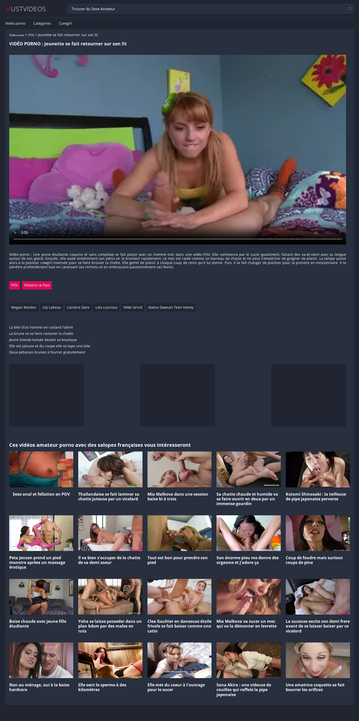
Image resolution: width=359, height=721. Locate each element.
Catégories (42, 23)
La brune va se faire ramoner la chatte (41, 334)
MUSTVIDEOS (25, 9)
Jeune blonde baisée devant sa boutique (43, 340)
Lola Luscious (106, 307)
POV (31, 35)
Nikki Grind (133, 307)
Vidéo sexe (16, 35)
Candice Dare (78, 307)
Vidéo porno (15, 23)
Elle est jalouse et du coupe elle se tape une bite (49, 346)
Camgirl (65, 23)
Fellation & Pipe (37, 285)
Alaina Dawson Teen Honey (171, 307)
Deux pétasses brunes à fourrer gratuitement (47, 352)
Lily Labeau (51, 307)
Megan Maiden (23, 307)
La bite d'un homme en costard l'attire (41, 327)
